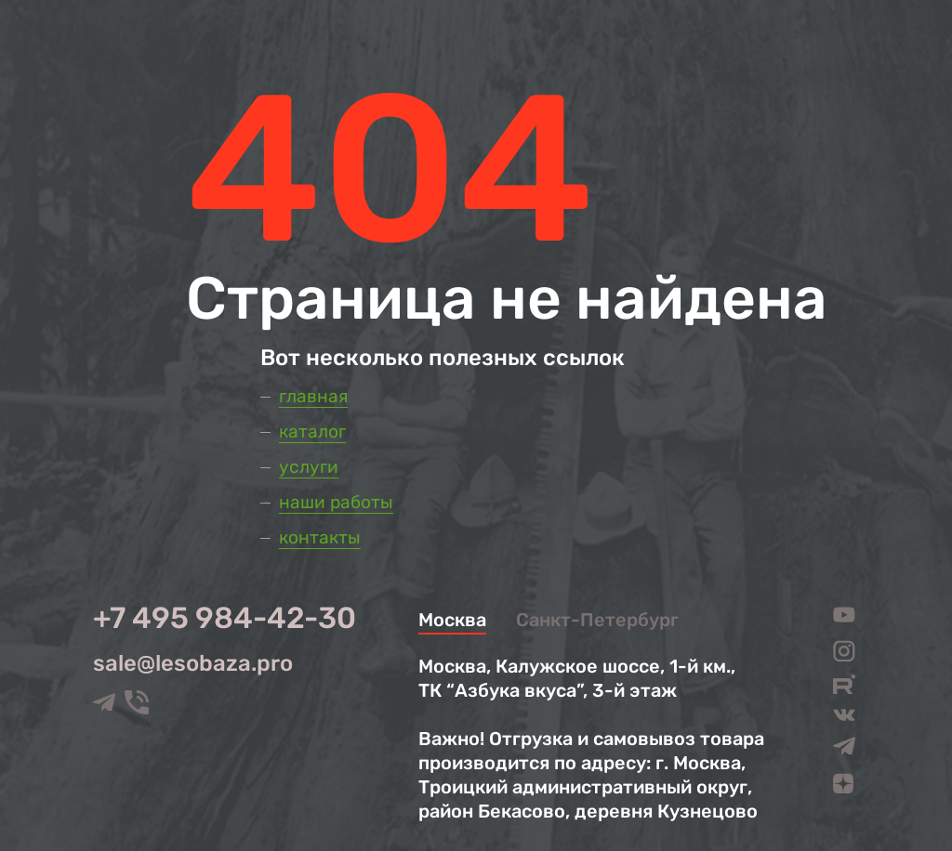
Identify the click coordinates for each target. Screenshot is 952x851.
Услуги (308, 467)
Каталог (312, 431)
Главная (313, 396)
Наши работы (336, 502)
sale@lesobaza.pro (193, 663)
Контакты (320, 537)
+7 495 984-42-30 (224, 617)
